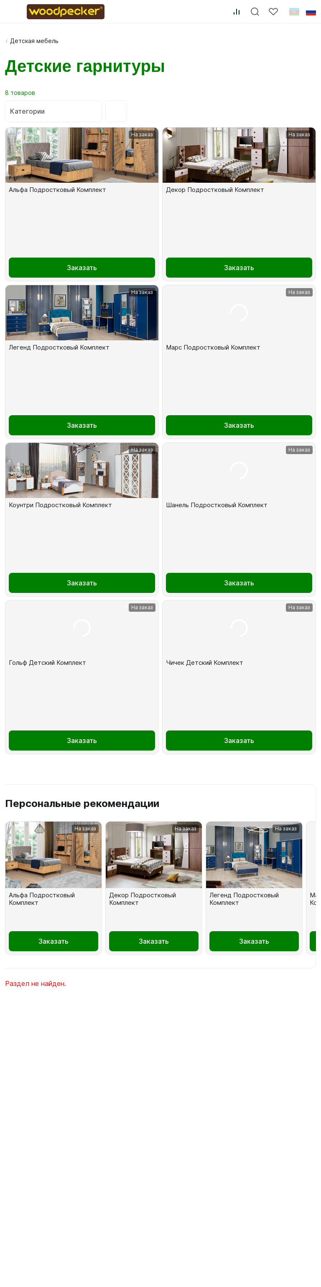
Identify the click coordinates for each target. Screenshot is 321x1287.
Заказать (82, 267)
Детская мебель (34, 40)
